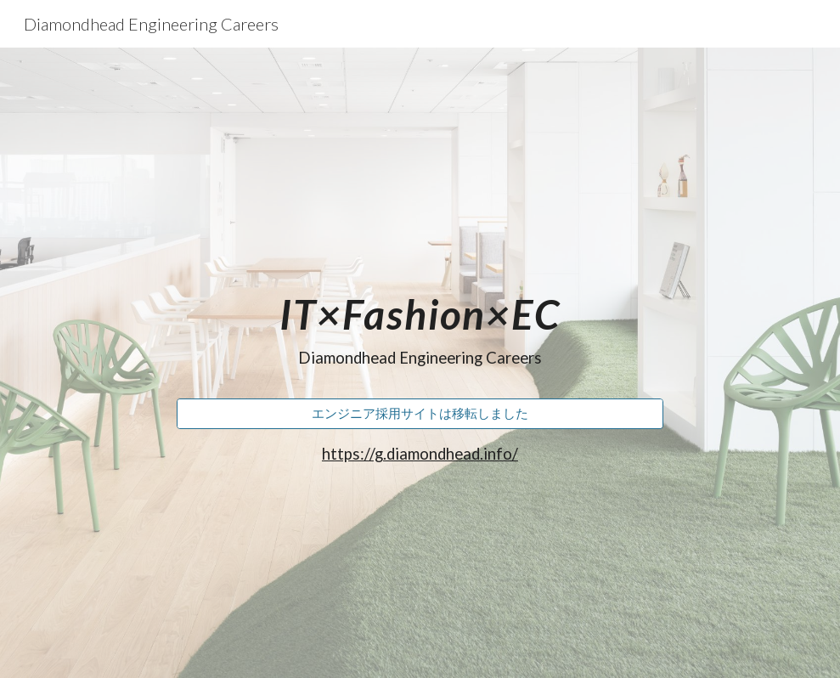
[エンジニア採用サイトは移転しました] (420, 413)
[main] (420, 322)
